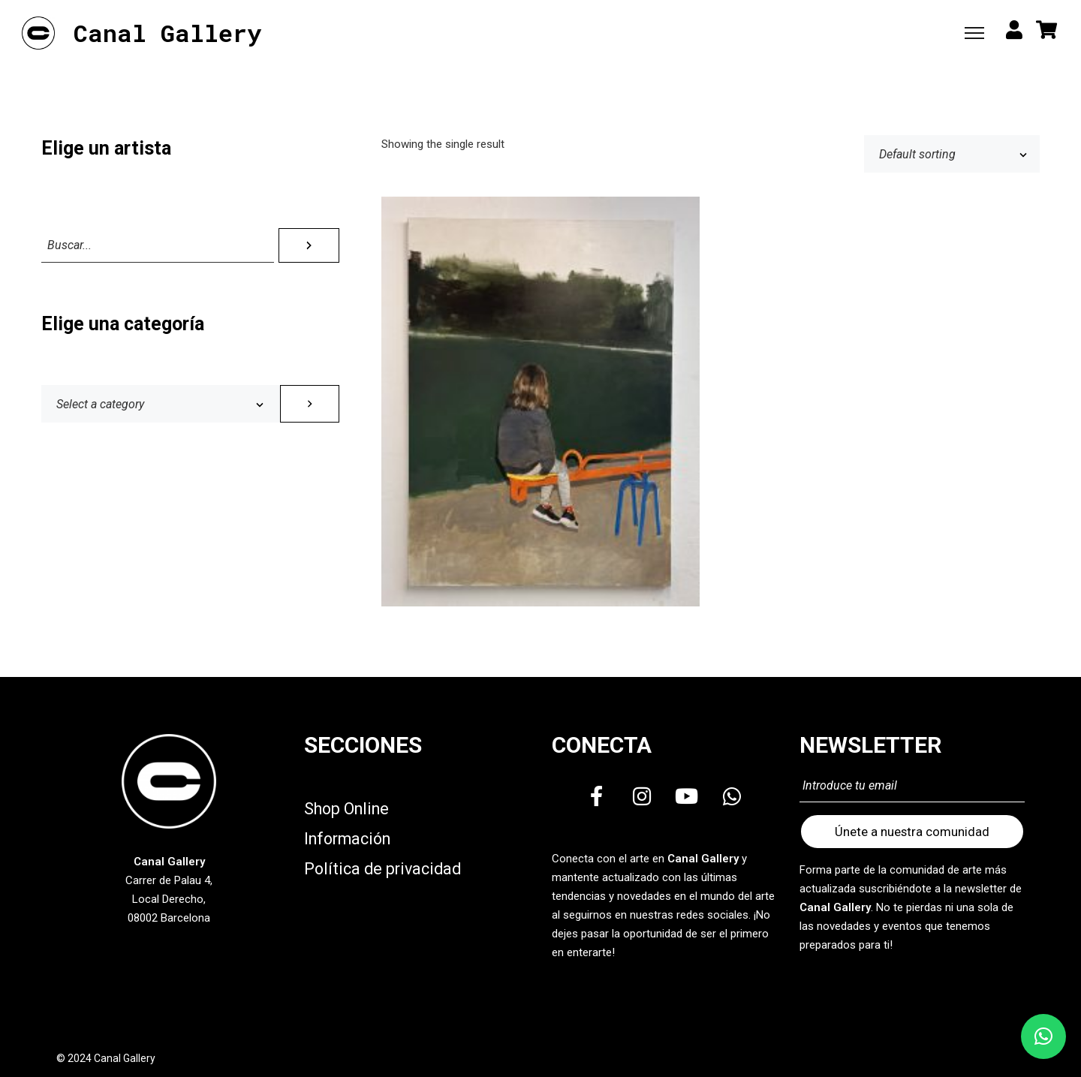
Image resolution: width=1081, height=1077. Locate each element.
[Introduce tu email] (912, 786)
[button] (1043, 1036)
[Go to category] (310, 404)
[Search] (309, 245)
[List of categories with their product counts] (160, 404)
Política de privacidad (382, 868)
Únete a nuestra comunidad (912, 831)
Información (347, 838)
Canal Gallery (167, 33)
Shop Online (346, 808)
